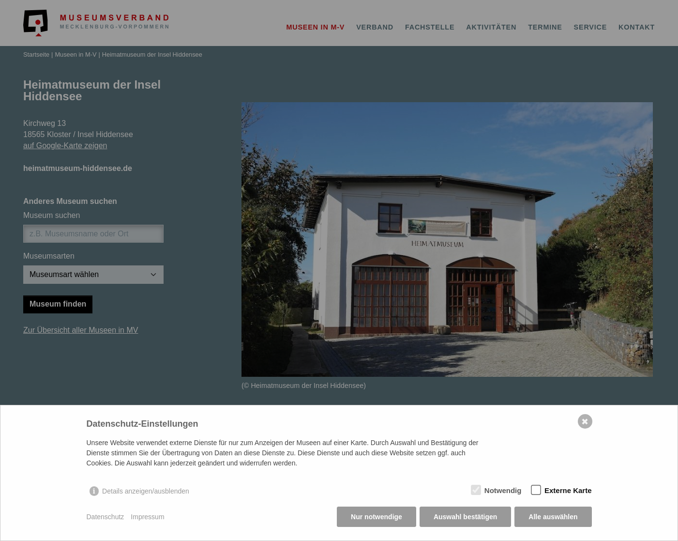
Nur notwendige (376, 517)
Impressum (147, 517)
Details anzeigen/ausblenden (145, 491)
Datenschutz (105, 517)
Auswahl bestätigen (465, 517)
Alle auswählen (552, 517)
